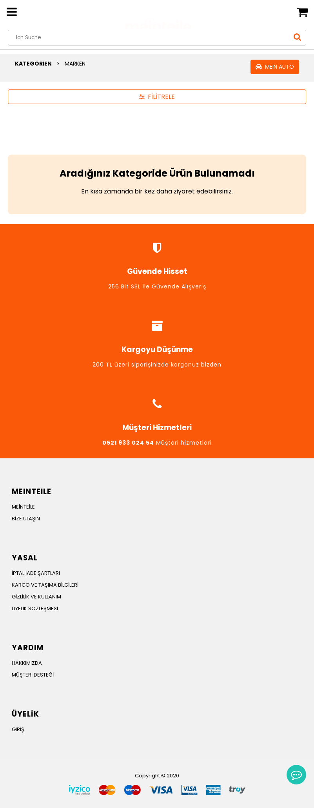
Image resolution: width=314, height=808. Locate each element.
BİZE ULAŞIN (26, 518)
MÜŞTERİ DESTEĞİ (33, 675)
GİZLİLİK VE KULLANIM (36, 596)
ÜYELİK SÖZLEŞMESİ (35, 608)
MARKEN (75, 63)
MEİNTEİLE (23, 507)
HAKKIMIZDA (27, 663)
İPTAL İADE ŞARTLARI (36, 573)
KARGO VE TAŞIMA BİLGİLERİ (45, 585)
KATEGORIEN (33, 63)
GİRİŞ (18, 729)
